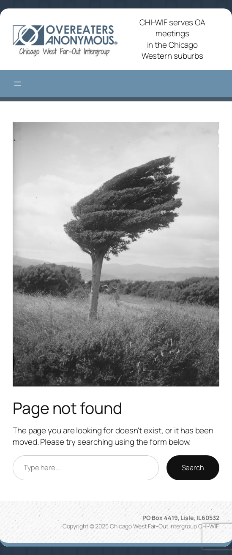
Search (193, 467)
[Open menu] (18, 84)
